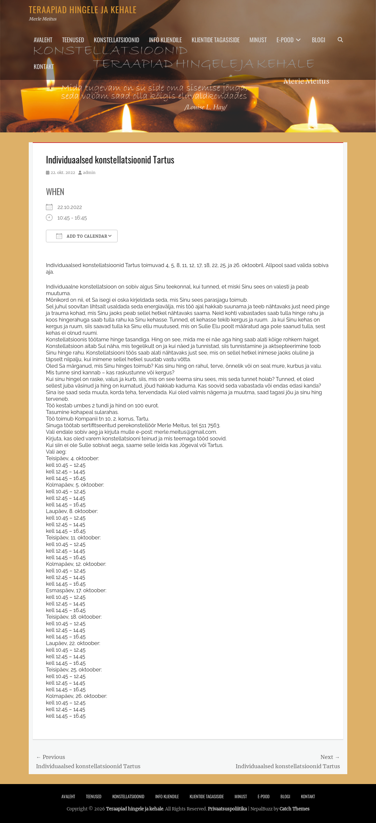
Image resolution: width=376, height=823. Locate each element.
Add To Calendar (81, 236)
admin (89, 172)
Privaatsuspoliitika (227, 809)
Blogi (318, 39)
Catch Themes (295, 809)
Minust (258, 39)
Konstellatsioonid (116, 39)
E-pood (285, 39)
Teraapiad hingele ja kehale (83, 9)
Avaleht (43, 39)
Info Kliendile (165, 39)
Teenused (73, 39)
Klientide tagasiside (216, 39)
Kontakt (44, 66)
